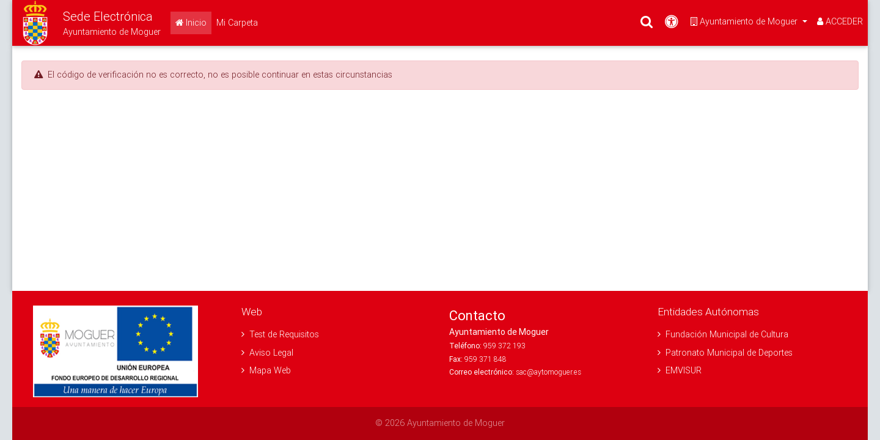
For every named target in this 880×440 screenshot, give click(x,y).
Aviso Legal (267, 352)
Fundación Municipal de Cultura (723, 334)
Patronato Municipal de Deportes (725, 352)
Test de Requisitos (280, 334)
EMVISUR (680, 370)
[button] (86, 23)
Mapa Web (266, 370)
